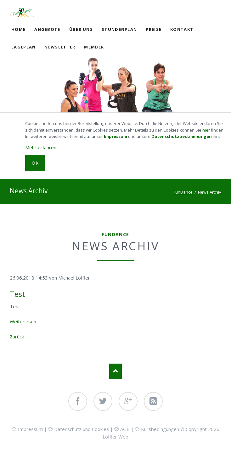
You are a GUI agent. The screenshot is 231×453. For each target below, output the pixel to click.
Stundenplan (119, 29)
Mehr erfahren (40, 147)
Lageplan (23, 47)
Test (17, 294)
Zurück (17, 336)
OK (35, 163)
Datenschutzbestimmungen (181, 136)
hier (206, 130)
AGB (125, 429)
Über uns (81, 29)
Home (18, 29)
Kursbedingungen (160, 429)
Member (94, 47)
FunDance (183, 192)
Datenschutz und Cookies (81, 429)
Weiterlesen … (25, 321)
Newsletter (59, 47)
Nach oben (115, 371)
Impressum (115, 136)
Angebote (47, 29)
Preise (153, 29)
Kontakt (181, 29)
